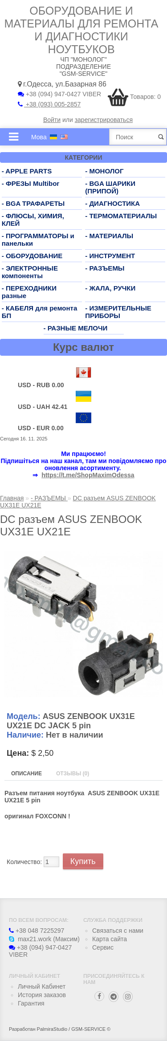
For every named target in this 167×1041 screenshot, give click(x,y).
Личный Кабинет (41, 986)
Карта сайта (109, 939)
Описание (26, 773)
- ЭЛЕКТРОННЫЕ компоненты (30, 271)
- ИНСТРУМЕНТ (110, 255)
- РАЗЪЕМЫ (104, 268)
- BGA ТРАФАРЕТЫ (33, 203)
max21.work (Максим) (44, 939)
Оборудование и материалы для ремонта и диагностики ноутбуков (81, 29)
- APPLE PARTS (27, 171)
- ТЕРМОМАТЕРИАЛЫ (121, 216)
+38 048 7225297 (36, 930)
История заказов (42, 994)
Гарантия (31, 1003)
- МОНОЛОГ (104, 171)
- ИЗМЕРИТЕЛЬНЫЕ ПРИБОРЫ (118, 311)
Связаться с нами (117, 930)
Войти (52, 119)
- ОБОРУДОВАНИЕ (32, 255)
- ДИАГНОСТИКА (112, 203)
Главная (12, 498)
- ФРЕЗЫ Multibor (30, 183)
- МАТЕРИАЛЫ (109, 236)
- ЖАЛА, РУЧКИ (110, 288)
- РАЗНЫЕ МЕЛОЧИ (76, 328)
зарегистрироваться (104, 119)
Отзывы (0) (72, 773)
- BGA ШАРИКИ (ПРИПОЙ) (110, 187)
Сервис (103, 947)
